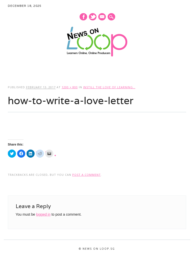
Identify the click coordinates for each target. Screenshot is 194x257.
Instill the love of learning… (109, 87)
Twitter (92, 16)
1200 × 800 (70, 87)
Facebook (83, 16)
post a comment (86, 175)
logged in (43, 214)
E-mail (102, 17)
